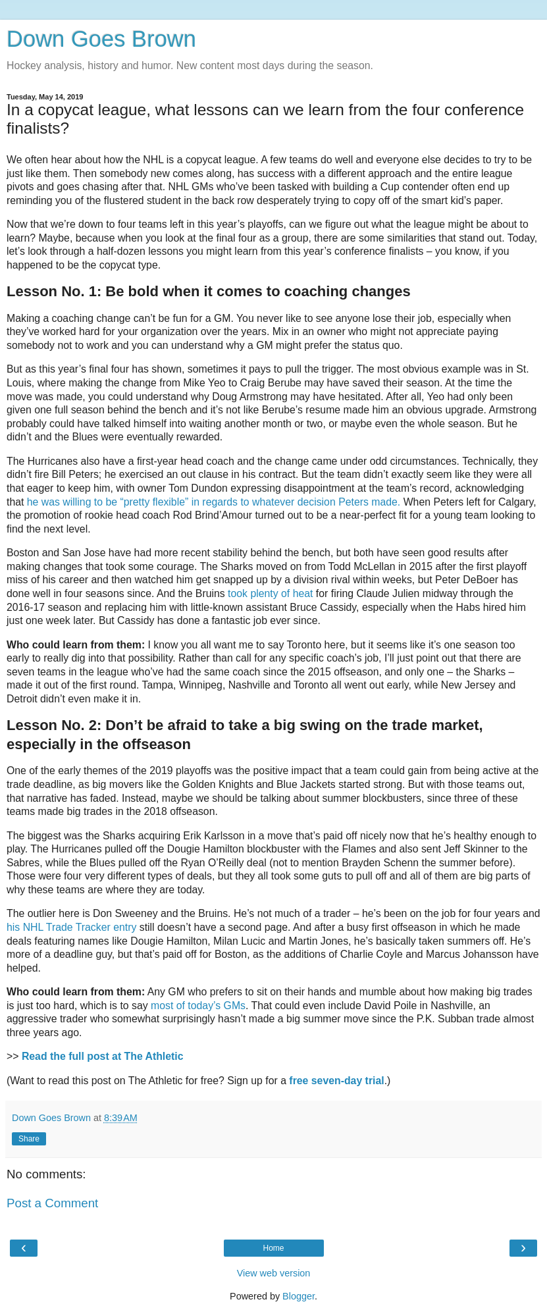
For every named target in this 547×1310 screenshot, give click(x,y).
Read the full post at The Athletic (103, 1056)
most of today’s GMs (198, 1005)
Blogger (298, 1296)
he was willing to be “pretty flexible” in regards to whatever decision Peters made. (213, 502)
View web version (274, 1273)
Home (273, 1248)
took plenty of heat (270, 593)
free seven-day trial (336, 1080)
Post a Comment (52, 1203)
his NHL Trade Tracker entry (71, 927)
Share (28, 1138)
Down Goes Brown (101, 38)
